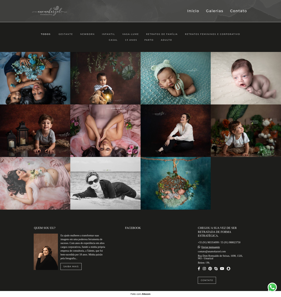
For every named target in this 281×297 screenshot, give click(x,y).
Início (193, 11)
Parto (149, 40)
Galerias (214, 11)
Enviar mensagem (210, 247)
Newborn (87, 34)
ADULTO (166, 40)
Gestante (66, 34)
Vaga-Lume (130, 34)
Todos (46, 34)
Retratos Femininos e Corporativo (212, 34)
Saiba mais (70, 266)
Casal (113, 40)
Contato (238, 11)
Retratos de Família (162, 34)
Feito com (140, 294)
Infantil (108, 34)
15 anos (131, 40)
